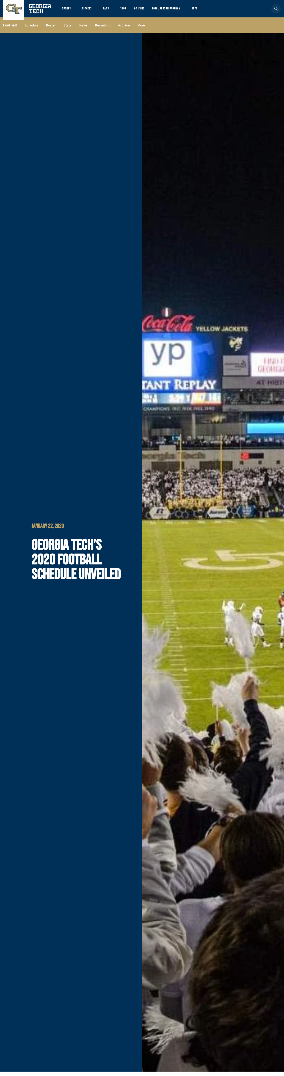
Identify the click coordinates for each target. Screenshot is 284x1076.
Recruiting (102, 30)
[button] (276, 11)
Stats (68, 30)
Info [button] (210, 11)
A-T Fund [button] (148, 11)
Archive (124, 30)
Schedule (31, 30)
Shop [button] (130, 11)
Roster (51, 30)
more (141, 30)
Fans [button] (111, 11)
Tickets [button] (90, 11)
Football (10, 29)
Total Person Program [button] (178, 11)
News (83, 30)
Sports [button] (67, 11)
